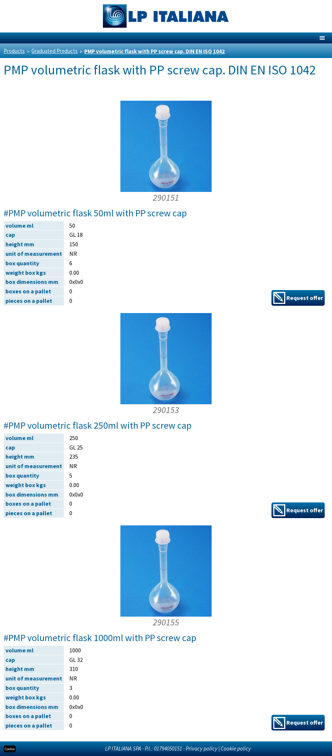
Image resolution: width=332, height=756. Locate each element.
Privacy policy (201, 748)
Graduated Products (54, 50)
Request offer (298, 298)
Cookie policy (236, 748)
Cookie (10, 749)
